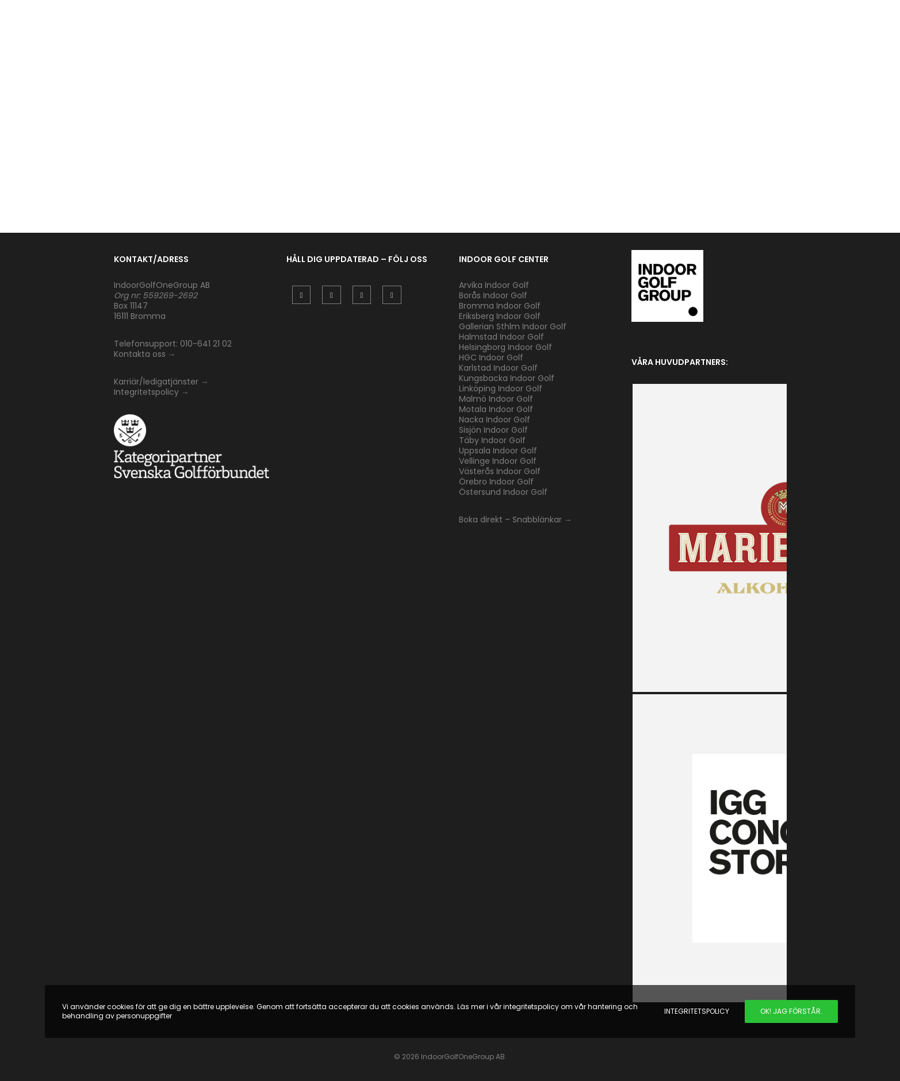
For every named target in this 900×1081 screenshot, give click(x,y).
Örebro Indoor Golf (496, 481)
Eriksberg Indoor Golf (500, 316)
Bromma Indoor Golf (500, 305)
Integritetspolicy (146, 392)
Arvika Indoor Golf (494, 285)
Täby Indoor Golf (492, 440)
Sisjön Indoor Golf (493, 430)
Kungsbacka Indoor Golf (506, 378)
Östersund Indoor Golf (503, 492)
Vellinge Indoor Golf (498, 461)
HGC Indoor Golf (491, 357)
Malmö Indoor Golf (496, 399)
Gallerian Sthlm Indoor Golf (512, 326)
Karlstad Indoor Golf (498, 368)
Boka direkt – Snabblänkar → (515, 519)
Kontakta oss (140, 354)
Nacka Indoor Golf (496, 419)
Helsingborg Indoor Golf (505, 347)
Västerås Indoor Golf (500, 471)
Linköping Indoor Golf (500, 388)
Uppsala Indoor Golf (498, 450)
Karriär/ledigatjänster (157, 381)
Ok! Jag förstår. (791, 1011)
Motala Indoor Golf (497, 409)
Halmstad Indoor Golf (501, 337)
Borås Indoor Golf (493, 295)
